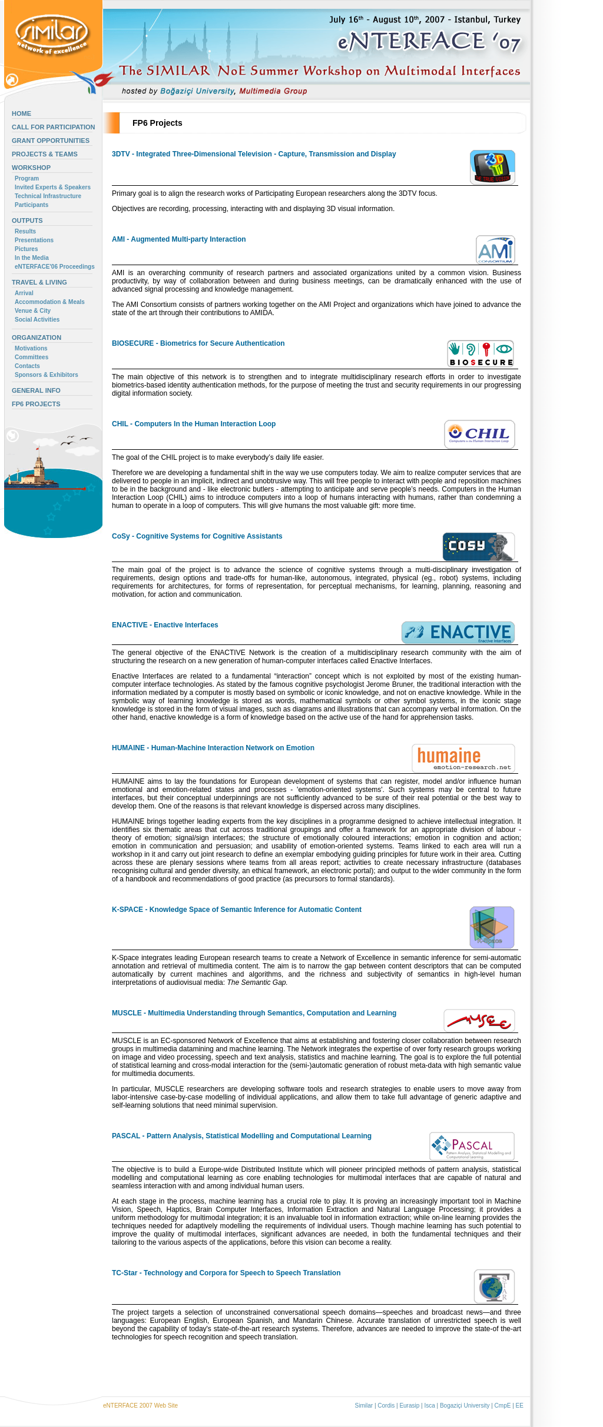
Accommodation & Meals (50, 302)
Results (25, 231)
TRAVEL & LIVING (39, 282)
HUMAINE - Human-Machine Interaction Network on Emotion (213, 748)
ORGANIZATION (36, 337)
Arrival (24, 293)
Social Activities (37, 319)
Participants (31, 205)
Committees (31, 357)
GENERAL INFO (36, 390)
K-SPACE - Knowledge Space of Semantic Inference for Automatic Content (237, 909)
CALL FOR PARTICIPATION (53, 127)
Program (27, 178)
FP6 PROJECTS (36, 403)
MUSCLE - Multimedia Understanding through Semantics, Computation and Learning (254, 1013)
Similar (364, 1405)
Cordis (386, 1405)
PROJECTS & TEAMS (45, 154)
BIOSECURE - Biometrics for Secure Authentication (198, 343)
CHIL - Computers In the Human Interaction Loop (194, 424)
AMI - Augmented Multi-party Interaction (179, 239)
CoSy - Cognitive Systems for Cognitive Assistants (197, 536)
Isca (429, 1405)
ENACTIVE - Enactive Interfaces (165, 625)
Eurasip (409, 1405)
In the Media (32, 258)
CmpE (503, 1405)
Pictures (26, 249)
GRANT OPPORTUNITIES (51, 140)
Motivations (31, 348)
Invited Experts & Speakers (53, 187)
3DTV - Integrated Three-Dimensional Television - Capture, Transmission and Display (254, 154)
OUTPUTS (27, 220)
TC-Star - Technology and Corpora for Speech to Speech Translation (226, 1273)
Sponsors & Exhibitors (46, 375)
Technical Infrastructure (48, 196)
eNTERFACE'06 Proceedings (55, 266)
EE (520, 1405)
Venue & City (33, 311)
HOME (21, 113)
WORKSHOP (31, 167)
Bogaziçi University (464, 1405)
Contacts (27, 366)
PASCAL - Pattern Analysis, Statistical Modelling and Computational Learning (242, 1136)
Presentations (34, 240)
